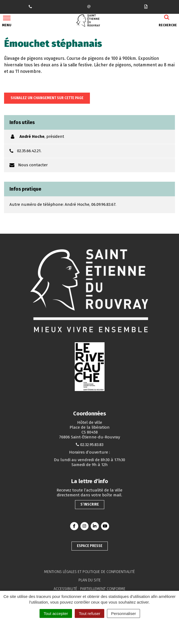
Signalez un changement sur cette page (47, 98)
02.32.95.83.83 (91, 444)
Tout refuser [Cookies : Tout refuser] (89, 613)
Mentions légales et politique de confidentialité (89, 571)
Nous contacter (33, 164)
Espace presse (89, 545)
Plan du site (90, 580)
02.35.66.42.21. (29, 150)
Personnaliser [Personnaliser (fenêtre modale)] (123, 613)
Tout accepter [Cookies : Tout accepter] (56, 613)
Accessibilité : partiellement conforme (89, 589)
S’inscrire (89, 504)
